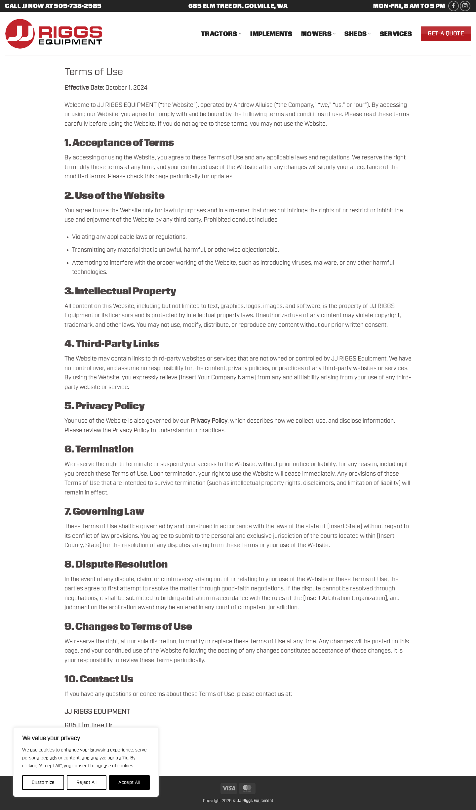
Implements (271, 33)
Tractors (221, 33)
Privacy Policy (130, 430)
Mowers (318, 33)
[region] (86, 762)
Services (396, 33)
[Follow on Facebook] (453, 6)
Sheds (357, 33)
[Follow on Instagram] (465, 6)
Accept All (129, 782)
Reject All (86, 782)
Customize (43, 782)
